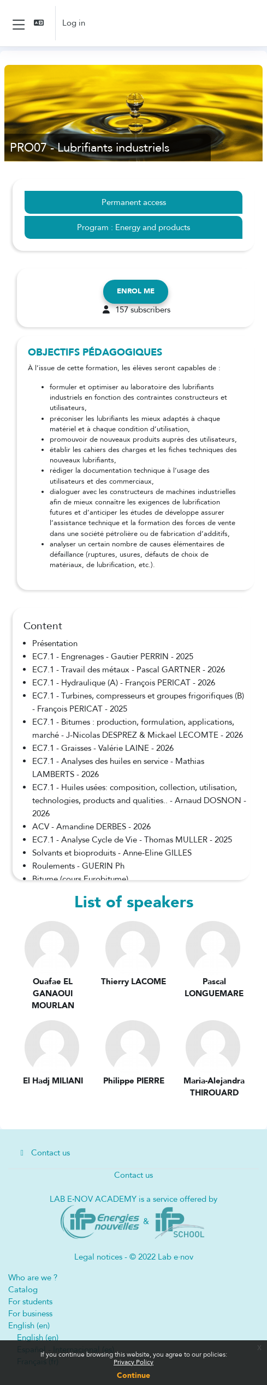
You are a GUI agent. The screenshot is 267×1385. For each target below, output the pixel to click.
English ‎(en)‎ (29, 1325)
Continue (133, 1375)
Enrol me (136, 291)
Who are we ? (32, 1277)
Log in (73, 22)
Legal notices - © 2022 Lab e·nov (133, 1256)
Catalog (23, 1289)
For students (30, 1301)
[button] (40, 23)
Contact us (43, 1152)
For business (30, 1313)
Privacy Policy (133, 1362)
